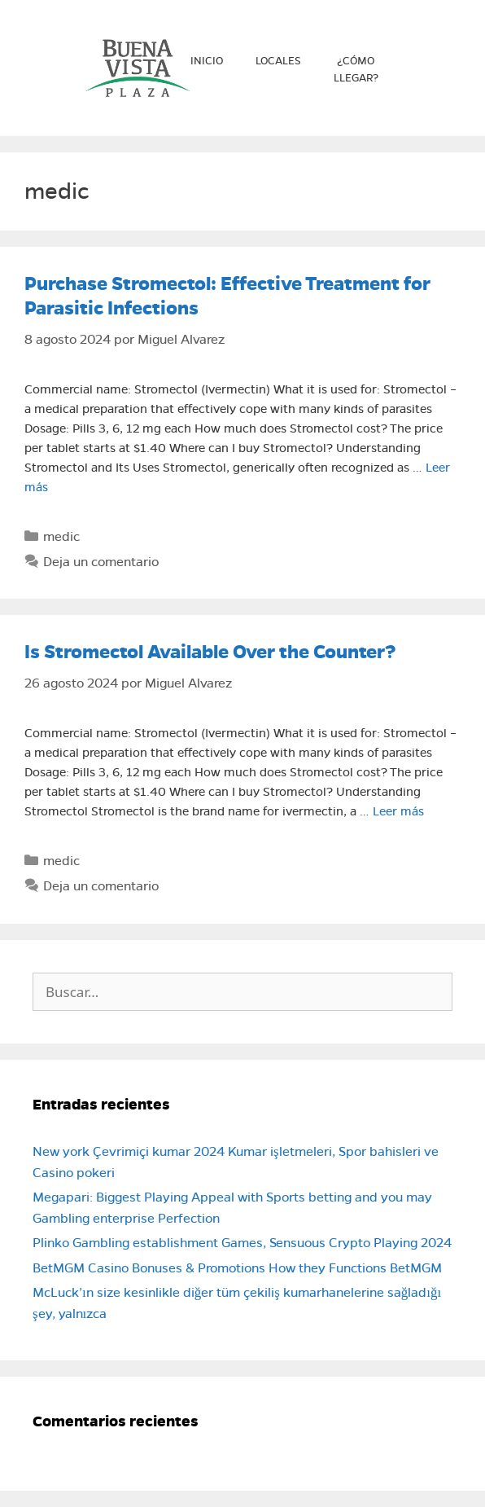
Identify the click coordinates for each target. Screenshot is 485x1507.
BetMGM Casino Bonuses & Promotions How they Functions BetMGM (237, 1268)
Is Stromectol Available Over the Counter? (209, 651)
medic (61, 536)
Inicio (206, 61)
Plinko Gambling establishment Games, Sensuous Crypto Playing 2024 (242, 1242)
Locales (278, 61)
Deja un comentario (101, 561)
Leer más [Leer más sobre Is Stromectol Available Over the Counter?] (398, 811)
